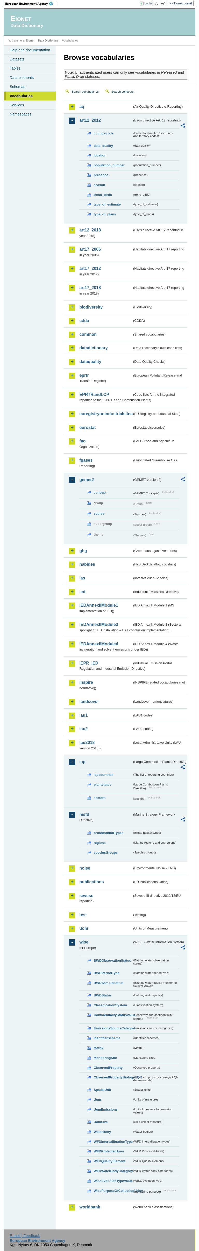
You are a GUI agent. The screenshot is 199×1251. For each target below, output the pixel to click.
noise (84, 868)
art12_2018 (90, 230)
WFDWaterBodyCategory (113, 1171)
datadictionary (93, 348)
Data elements (22, 78)
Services (17, 105)
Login (148, 3)
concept (100, 492)
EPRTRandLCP (94, 394)
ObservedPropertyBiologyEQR (113, 1077)
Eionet (30, 40)
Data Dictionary (48, 40)
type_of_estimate (107, 204)
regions (99, 843)
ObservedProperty (108, 1068)
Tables (15, 68)
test (83, 915)
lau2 (83, 729)
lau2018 (87, 742)
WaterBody (102, 1132)
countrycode (103, 133)
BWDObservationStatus (112, 960)
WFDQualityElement (109, 1161)
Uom (97, 1100)
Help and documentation (30, 50)
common (88, 334)
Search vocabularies (85, 91)
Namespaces (20, 114)
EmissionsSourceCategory (113, 1028)
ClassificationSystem (110, 1005)
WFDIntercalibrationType (113, 1142)
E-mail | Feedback (25, 1236)
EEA (30, 3)
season (99, 185)
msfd (84, 814)
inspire (86, 682)
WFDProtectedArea (109, 1151)
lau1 (83, 715)
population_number (109, 165)
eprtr (84, 375)
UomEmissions (105, 1109)
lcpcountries (103, 775)
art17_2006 (90, 249)
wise (83, 942)
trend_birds (103, 195)
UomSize (101, 1122)
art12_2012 (90, 120)
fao (82, 441)
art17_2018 (90, 287)
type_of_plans (105, 214)
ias (82, 578)
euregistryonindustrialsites (105, 414)
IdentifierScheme (107, 1038)
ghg (83, 551)
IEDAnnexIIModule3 (98, 624)
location (100, 155)
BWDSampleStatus (108, 983)
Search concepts (122, 91)
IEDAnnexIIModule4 (98, 644)
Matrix (98, 1048)
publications (91, 882)
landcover (89, 701)
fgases (86, 460)
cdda (84, 320)
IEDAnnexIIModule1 (98, 605)
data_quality (103, 146)
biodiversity (91, 307)
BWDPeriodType (106, 973)
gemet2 (86, 479)
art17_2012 (90, 268)
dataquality (90, 361)
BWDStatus (103, 995)
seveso (86, 895)
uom (83, 928)
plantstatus (102, 785)
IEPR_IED (88, 663)
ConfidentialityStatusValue (113, 1015)
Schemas (17, 87)
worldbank (89, 1207)
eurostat (87, 427)
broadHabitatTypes (108, 833)
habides (87, 564)
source (99, 513)
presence (101, 175)
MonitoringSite (105, 1058)
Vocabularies (21, 96)
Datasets (17, 59)
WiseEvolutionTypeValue (113, 1181)
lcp (82, 762)
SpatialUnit (102, 1090)
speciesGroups (105, 852)
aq (81, 106)
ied (82, 592)
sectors (99, 798)
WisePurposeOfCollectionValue (113, 1191)
